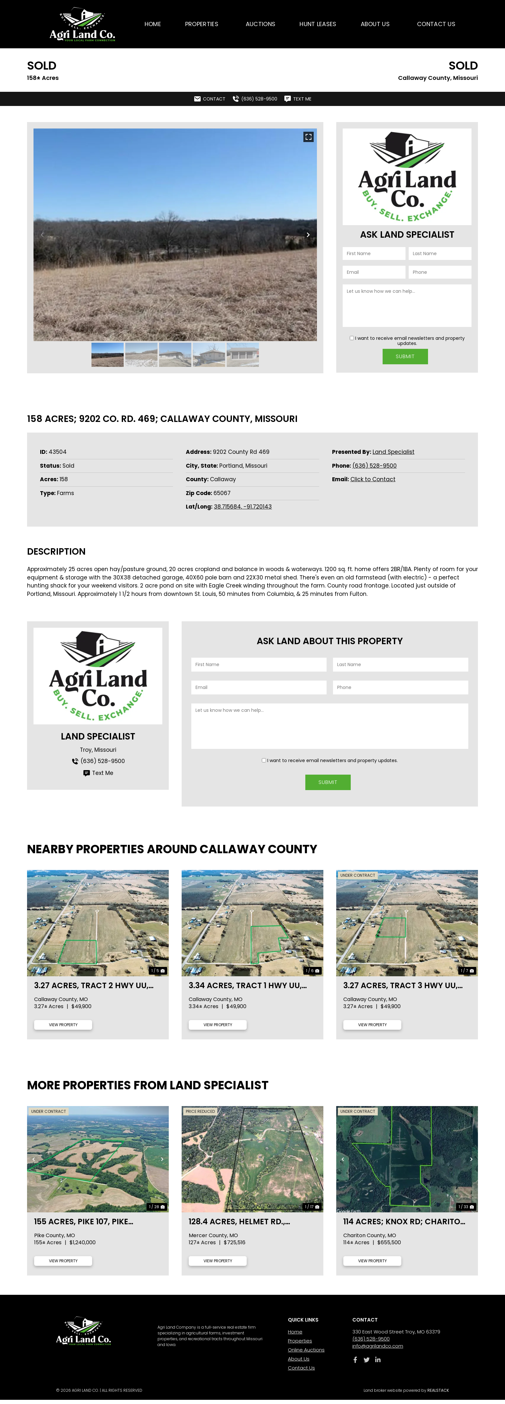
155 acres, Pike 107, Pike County (81, 1226)
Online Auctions (306, 1354)
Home (153, 24)
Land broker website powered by (406, 1394)
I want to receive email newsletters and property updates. (410, 341)
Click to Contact (372, 479)
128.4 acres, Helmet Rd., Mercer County (237, 1226)
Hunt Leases (318, 24)
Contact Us (436, 24)
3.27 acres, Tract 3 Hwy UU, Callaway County (400, 990)
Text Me (98, 773)
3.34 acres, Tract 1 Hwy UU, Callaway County (245, 990)
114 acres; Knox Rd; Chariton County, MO (404, 1226)
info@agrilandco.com (377, 1350)
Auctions (260, 24)
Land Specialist (393, 452)
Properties (203, 24)
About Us (377, 24)
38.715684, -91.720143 (243, 507)
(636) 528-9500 (374, 466)
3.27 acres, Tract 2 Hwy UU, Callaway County (91, 990)
